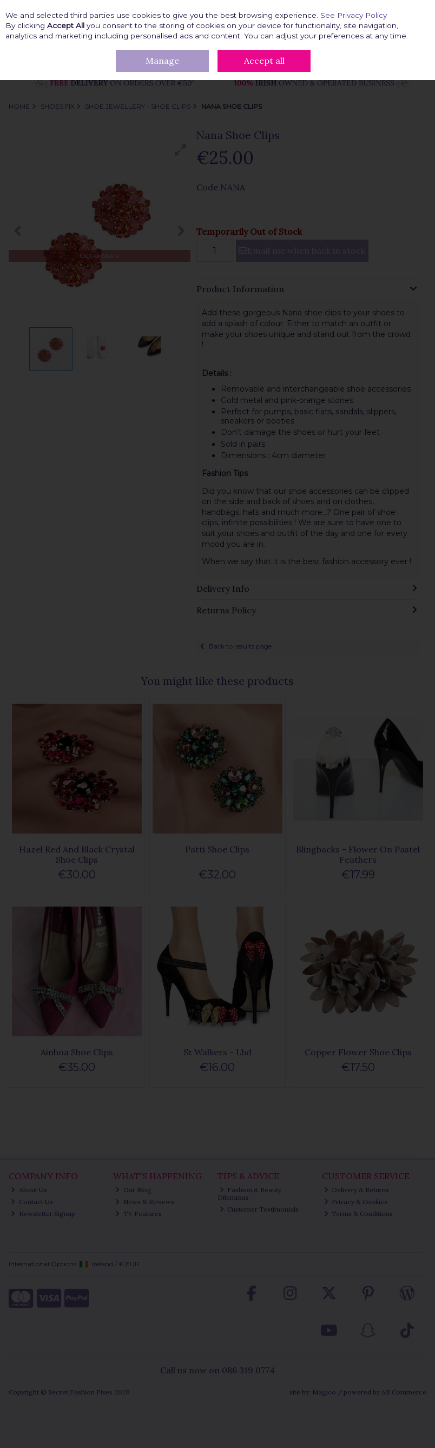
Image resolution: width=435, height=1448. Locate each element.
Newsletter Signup (43, 1213)
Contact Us (32, 1202)
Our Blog (133, 1190)
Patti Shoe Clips (217, 849)
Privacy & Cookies (356, 1202)
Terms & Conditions (358, 1213)
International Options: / (74, 1264)
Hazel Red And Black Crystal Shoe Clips (77, 854)
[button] (180, 149)
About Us (29, 1190)
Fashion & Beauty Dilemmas (249, 1193)
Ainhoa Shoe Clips (77, 1052)
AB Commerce (403, 1392)
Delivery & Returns (357, 1190)
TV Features (138, 1213)
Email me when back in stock (302, 250)
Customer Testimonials (259, 1209)
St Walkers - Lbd (217, 1052)
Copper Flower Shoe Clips (358, 1052)
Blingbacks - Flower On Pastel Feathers (358, 854)
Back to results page (240, 646)
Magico (324, 1392)
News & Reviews (144, 1202)
